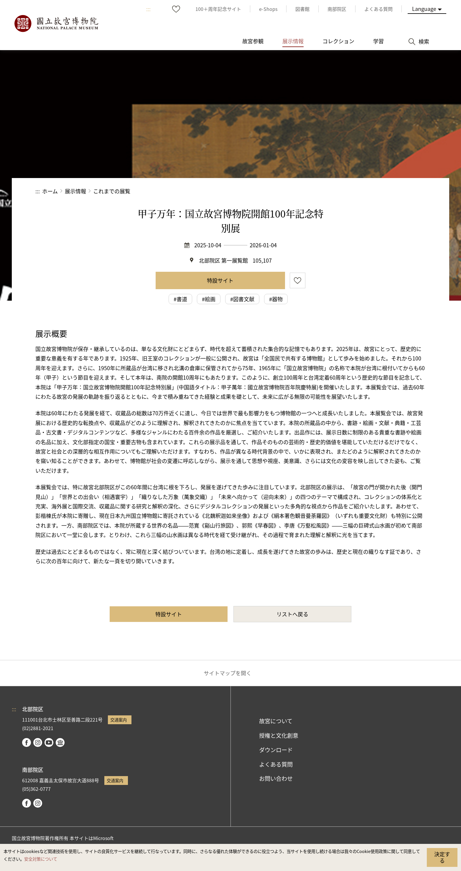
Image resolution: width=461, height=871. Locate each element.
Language (424, 8)
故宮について (275, 721)
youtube (49, 742)
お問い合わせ (276, 778)
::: (148, 9)
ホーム (50, 191)
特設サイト (220, 280)
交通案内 (118, 720)
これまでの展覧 (111, 191)
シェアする (361, 191)
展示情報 (75, 191)
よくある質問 (276, 764)
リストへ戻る (292, 614)
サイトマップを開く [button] (227, 673)
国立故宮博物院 (56, 23)
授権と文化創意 (278, 735)
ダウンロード (276, 750)
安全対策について (40, 859)
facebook (26, 742)
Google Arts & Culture (60, 742)
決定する (442, 857)
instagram (37, 742)
